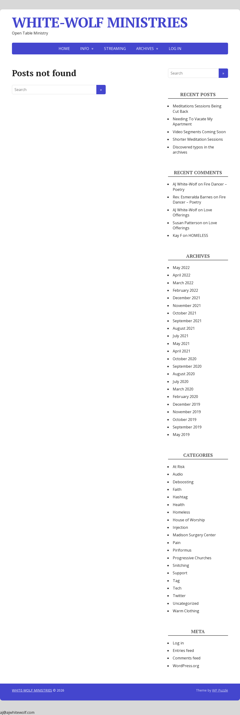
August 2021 (184, 328)
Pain (176, 542)
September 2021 (187, 320)
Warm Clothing (186, 610)
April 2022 (181, 275)
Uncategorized (186, 603)
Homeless (181, 512)
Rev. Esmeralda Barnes (193, 197)
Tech (177, 588)
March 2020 (183, 389)
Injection (180, 527)
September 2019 (187, 427)
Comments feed (186, 658)
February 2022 (185, 290)
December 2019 (186, 404)
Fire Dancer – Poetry (199, 199)
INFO (84, 48)
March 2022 (183, 282)
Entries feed (183, 650)
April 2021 (181, 351)
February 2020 (185, 396)
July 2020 (180, 381)
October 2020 (184, 358)
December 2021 (186, 297)
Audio (178, 474)
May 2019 (181, 434)
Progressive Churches (192, 557)
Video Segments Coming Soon (199, 131)
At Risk (179, 466)
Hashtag (180, 496)
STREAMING (115, 48)
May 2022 (181, 267)
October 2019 (184, 419)
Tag (176, 580)
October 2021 (184, 313)
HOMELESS (198, 235)
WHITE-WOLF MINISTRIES (100, 22)
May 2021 (181, 343)
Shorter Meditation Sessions (198, 139)
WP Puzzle (220, 690)
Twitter (179, 595)
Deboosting (183, 481)
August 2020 (184, 373)
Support (180, 572)
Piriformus (182, 550)
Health (178, 504)
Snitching (181, 565)
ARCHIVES (145, 48)
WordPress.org (186, 665)
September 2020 (187, 366)
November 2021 (187, 305)
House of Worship (189, 519)
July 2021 (180, 335)
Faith (177, 489)
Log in (178, 643)
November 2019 (187, 411)
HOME (64, 48)
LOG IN (175, 48)
